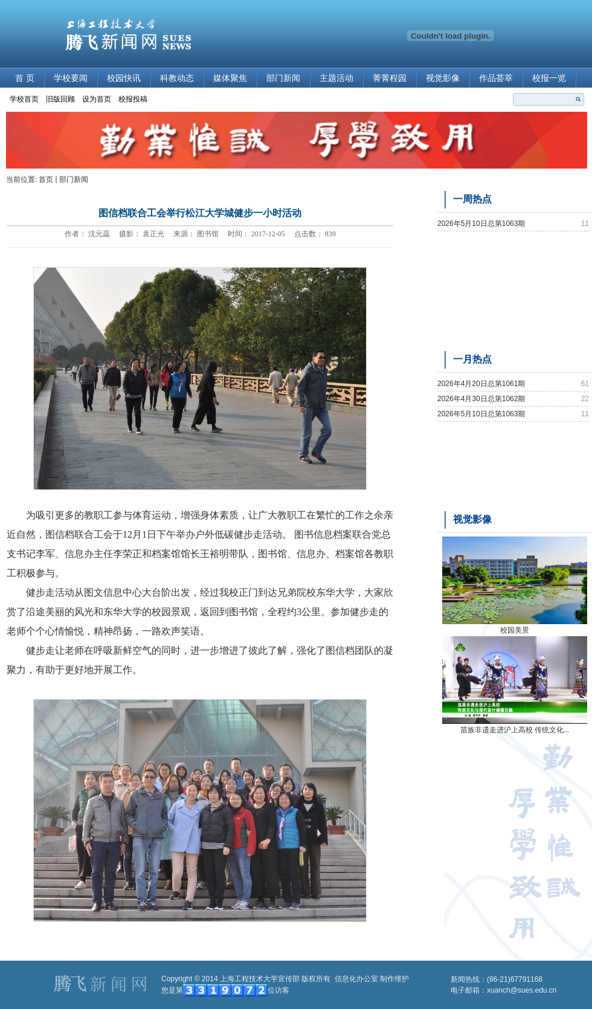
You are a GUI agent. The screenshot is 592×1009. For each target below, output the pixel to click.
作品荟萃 (496, 78)
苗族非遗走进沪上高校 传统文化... (514, 730)
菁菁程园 (390, 78)
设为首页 (96, 99)
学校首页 (24, 99)
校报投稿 (132, 99)
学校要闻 (71, 78)
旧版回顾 (60, 99)
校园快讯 (124, 78)
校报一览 (549, 78)
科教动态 (177, 78)
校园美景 (514, 630)
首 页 (24, 78)
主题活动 (336, 78)
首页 (46, 179)
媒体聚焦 (230, 78)
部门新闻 (283, 78)
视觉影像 (443, 78)
